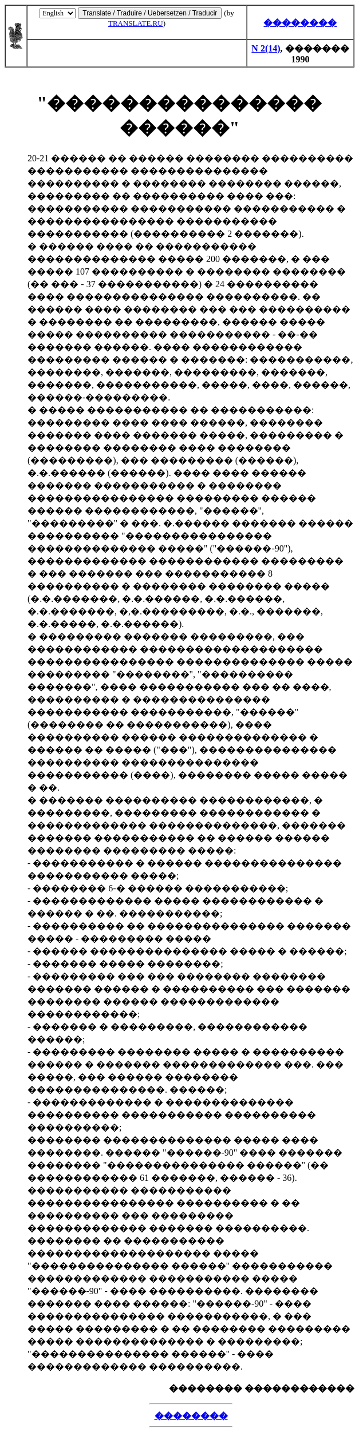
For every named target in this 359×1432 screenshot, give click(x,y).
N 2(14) (265, 48)
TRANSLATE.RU (135, 23)
